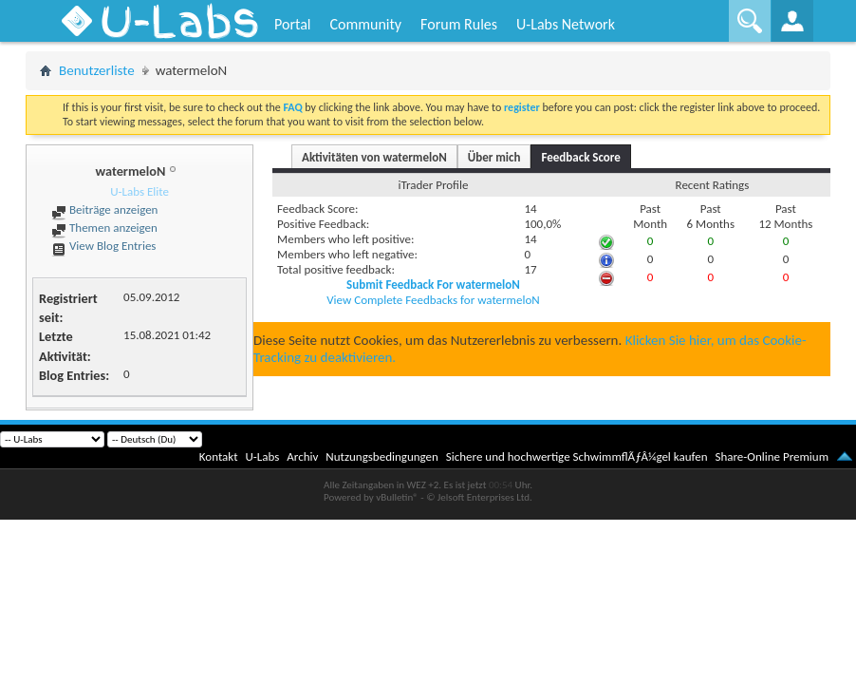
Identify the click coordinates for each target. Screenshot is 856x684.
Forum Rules (458, 24)
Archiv (302, 456)
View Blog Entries (103, 245)
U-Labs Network (565, 24)
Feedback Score (580, 157)
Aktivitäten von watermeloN (374, 157)
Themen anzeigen (104, 227)
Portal (292, 24)
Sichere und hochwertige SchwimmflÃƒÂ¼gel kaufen (577, 456)
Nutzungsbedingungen (382, 456)
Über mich (494, 157)
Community (365, 24)
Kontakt (218, 456)
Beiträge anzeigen (104, 209)
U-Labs (263, 456)
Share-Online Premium (771, 456)
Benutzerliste (97, 70)
